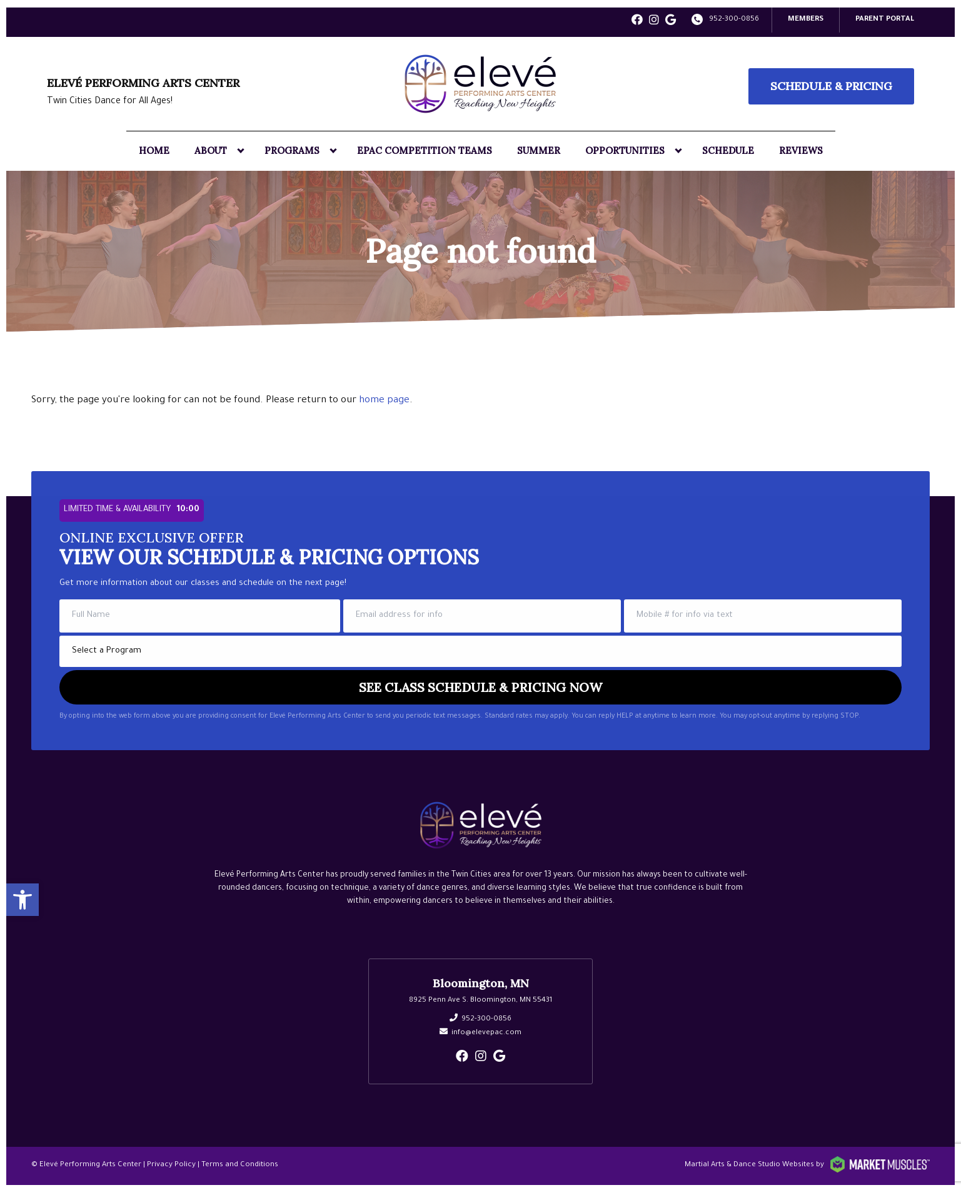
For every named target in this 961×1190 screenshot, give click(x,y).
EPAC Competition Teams (424, 149)
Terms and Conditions (239, 1164)
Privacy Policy (171, 1164)
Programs (291, 149)
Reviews (801, 149)
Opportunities (625, 149)
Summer (538, 149)
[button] (22, 897)
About (210, 149)
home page (384, 399)
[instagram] (654, 21)
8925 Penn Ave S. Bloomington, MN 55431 (480, 999)
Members (805, 18)
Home (154, 149)
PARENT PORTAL (884, 18)
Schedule (728, 149)
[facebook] (637, 21)
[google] (670, 21)
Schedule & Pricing (831, 85)
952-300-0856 (734, 18)
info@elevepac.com (486, 1032)
